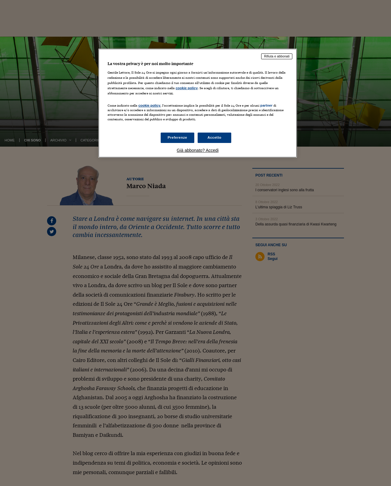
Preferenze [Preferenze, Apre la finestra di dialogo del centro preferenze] (177, 137)
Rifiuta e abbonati (277, 56)
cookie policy (187, 88)
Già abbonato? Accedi (198, 150)
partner (266, 105)
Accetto (214, 137)
